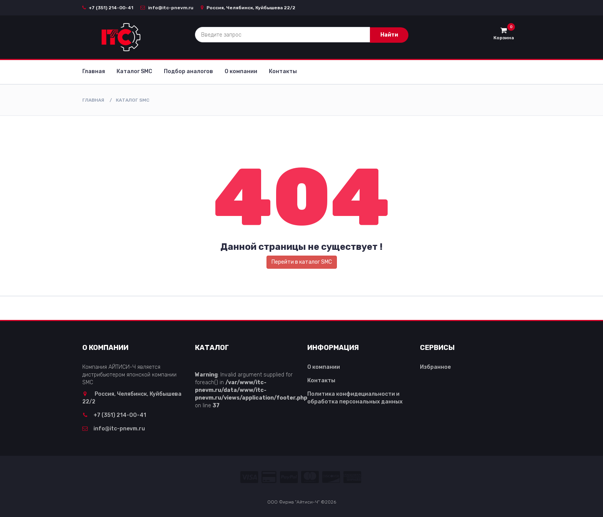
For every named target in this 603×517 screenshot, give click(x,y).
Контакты (283, 71)
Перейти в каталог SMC (302, 262)
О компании (241, 71)
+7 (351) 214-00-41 (107, 7)
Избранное (435, 367)
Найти (389, 35)
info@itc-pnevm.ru (166, 7)
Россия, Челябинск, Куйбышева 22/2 (248, 7)
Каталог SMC (134, 71)
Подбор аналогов (188, 71)
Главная (93, 71)
